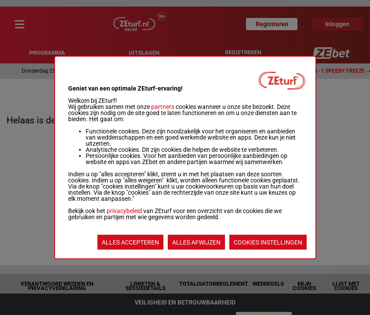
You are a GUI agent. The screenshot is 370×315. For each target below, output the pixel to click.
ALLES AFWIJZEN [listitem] (196, 242)
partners (162, 106)
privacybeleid (124, 210)
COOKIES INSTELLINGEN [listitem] (268, 242)
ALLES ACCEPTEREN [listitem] (130, 242)
